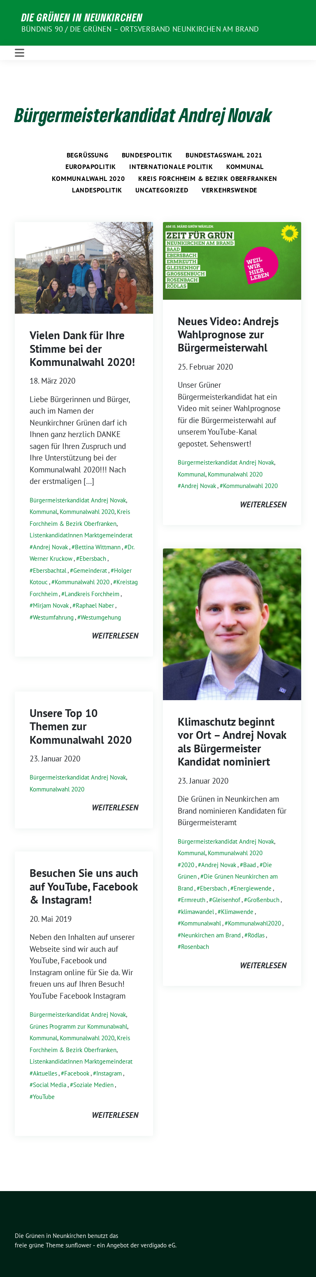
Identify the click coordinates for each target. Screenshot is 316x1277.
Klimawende (237, 912)
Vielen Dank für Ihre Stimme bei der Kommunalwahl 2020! (82, 348)
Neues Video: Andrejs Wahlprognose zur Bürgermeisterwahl (228, 334)
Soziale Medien (93, 1085)
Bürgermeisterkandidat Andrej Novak (78, 500)
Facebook (76, 1073)
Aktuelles (45, 1073)
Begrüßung (88, 155)
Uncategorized (161, 190)
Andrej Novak (50, 547)
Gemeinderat (90, 570)
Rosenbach (195, 947)
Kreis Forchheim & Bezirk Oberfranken (207, 178)
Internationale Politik (171, 166)
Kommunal (245, 166)
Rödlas (256, 935)
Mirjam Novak (51, 605)
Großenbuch (263, 900)
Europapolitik (90, 166)
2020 (187, 865)
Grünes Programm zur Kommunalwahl (78, 1026)
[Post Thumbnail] (84, 267)
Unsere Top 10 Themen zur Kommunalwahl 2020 (81, 726)
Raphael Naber (95, 605)
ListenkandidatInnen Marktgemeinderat (81, 535)
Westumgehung (101, 617)
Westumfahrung (53, 617)
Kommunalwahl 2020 (88, 178)
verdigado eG (158, 1245)
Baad (249, 865)
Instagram (109, 1073)
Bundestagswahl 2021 (224, 155)
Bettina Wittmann (98, 547)
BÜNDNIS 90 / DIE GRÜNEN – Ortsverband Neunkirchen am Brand (140, 29)
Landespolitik (97, 190)
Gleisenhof (226, 900)
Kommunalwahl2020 (254, 923)
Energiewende (253, 888)
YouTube (44, 1097)
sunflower (78, 1245)
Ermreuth (193, 900)
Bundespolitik (147, 155)
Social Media (49, 1085)
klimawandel (197, 912)
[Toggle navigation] (19, 53)
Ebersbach (92, 558)
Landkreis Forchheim (92, 594)
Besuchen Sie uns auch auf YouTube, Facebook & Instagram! (84, 886)
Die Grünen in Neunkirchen (82, 17)
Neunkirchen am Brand (211, 935)
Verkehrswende (229, 190)
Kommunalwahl (201, 923)
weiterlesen (115, 636)
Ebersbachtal (49, 570)
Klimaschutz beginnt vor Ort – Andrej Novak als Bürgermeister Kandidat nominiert (232, 741)
